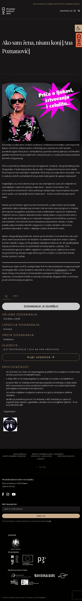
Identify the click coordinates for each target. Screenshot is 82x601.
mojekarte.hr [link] (60, 270)
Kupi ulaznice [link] (41, 357)
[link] (78, 28)
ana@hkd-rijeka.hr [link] (62, 402)
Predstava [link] (8, 339)
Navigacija (68, 10)
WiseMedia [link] (42, 597)
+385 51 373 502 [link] (8, 486)
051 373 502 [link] (59, 4)
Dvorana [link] (7, 329)
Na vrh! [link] (41, 467)
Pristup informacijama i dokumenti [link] (48, 454)
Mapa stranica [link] (20, 454)
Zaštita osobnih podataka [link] (14, 456)
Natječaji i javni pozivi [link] (41, 456)
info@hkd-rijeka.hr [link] (72, 4)
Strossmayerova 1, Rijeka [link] (43, 4)
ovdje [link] (49, 521)
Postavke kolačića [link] (66, 456)
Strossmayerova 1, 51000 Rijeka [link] (14, 483)
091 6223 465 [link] (16, 405)
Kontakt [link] (41, 459)
